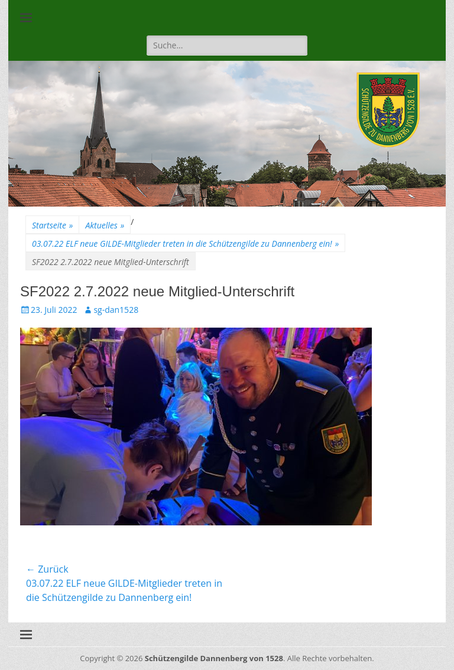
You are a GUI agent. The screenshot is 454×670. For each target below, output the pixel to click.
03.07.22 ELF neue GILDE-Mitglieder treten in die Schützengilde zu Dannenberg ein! (185, 243)
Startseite (52, 225)
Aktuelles (104, 225)
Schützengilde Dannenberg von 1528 (214, 658)
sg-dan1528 (115, 309)
